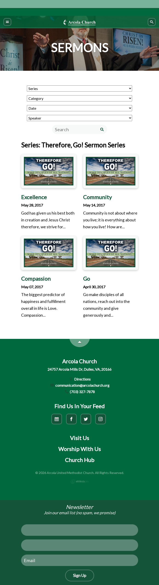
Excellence (34, 197)
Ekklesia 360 (79, 481)
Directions (79, 379)
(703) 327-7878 (79, 391)
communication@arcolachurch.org (79, 385)
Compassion (36, 278)
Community (97, 197)
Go (86, 278)
